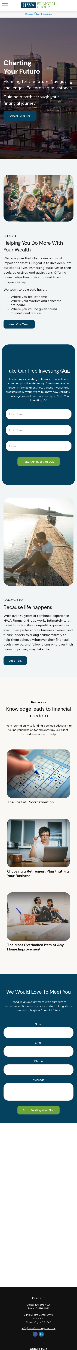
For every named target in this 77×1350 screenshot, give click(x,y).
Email (38, 1042)
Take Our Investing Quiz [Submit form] (38, 461)
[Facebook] (35, 1334)
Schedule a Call (20, 116)
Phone (38, 1061)
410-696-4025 (43, 1304)
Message (38, 1080)
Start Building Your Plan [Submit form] (38, 1110)
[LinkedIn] (41, 1334)
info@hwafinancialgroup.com (39, 1328)
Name (38, 1024)
